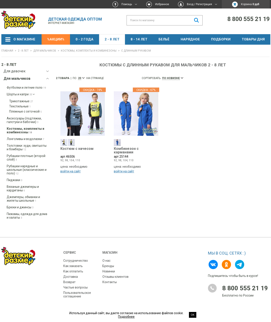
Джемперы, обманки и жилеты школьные (23, 198)
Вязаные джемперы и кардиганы (23, 188)
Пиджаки (14, 180)
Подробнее (126, 316)
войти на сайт (70, 172)
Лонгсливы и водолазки (25, 139)
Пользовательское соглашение (77, 294)
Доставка (70, 276)
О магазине (24, 39)
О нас (106, 260)
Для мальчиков (44, 50)
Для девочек (14, 71)
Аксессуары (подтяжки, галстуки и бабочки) (24, 120)
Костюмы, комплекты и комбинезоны (88, 50)
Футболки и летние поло (26, 87)
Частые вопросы (75, 287)
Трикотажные (21, 101)
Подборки (221, 39)
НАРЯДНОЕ (190, 39)
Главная (7, 50)
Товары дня (253, 39)
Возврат (69, 282)
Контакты (109, 282)
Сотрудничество (75, 260)
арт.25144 (136, 154)
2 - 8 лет (112, 39)
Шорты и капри (21, 94)
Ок (193, 314)
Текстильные (20, 106)
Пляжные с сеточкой (25, 111)
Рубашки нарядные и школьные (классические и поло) (27, 169)
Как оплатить (73, 271)
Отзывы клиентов (115, 276)
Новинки (108, 271)
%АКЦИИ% (55, 39)
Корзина (250, 4)
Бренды (108, 266)
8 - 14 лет (139, 39)
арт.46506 (82, 154)
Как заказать (73, 266)
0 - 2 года (84, 39)
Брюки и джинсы (20, 207)
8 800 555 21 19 (248, 19)
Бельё (164, 39)
